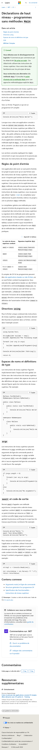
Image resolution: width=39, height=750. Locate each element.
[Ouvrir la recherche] (26, 3)
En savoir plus (8, 600)
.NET (8, 7)
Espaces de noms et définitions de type (15, 37)
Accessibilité (22, 744)
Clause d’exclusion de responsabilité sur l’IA (15, 732)
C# (13, 7)
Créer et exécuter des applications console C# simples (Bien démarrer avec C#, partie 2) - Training (19, 696)
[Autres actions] (35, 7)
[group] (19, 344)
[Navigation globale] (2, 3)
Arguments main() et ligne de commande (20, 584)
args (4, 40)
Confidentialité (6, 738)
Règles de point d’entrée (11, 32)
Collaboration (28, 735)
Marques (4, 747)
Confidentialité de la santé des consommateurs (16, 741)
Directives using (8, 35)
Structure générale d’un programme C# (20, 587)
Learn (3, 7)
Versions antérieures (8, 735)
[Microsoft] (19, 2)
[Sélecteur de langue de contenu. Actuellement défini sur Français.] (6, 717)
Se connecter (33, 3)
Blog (18, 735)
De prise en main (20, 60)
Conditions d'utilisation (9, 744)
